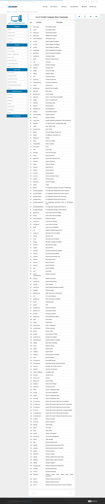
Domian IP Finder (12, 75)
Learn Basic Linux (12, 60)
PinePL (30, 501)
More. (9, 112)
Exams (84, 6)
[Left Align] (79, 16)
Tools (65, 6)
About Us (10, 1)
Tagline (9, 42)
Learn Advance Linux (12, 63)
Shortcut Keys (11, 32)
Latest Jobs (10, 109)
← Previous (33, 493)
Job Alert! (26, 1)
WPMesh (20, 1)
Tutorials (55, 6)
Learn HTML (10, 57)
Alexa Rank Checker (12, 79)
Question (10, 97)
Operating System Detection (14, 85)
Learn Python (11, 51)
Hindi (15, 1)
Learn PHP (10, 48)
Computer (75, 6)
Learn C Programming (13, 54)
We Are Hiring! (32, 1)
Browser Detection (12, 82)
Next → (71, 493)
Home (45, 6)
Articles (93, 6)
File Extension (11, 35)
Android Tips (10, 106)
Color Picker (10, 72)
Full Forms (10, 39)
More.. (9, 66)
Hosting (9, 100)
